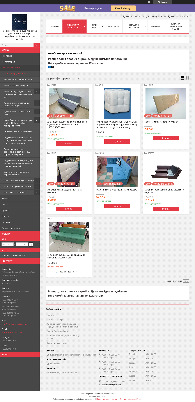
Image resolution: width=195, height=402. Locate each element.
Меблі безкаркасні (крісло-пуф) (19, 180)
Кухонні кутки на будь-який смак (17, 113)
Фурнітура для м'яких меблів (18, 186)
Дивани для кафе (55, 319)
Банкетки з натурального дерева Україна (16, 173)
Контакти (113, 26)
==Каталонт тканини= (14, 192)
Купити (68, 143)
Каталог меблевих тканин (176, 26)
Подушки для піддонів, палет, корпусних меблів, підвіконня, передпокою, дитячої (18, 140)
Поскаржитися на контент (107, 399)
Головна (54, 26)
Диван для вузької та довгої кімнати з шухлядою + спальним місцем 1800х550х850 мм (67, 124)
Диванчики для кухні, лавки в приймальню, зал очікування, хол (18, 94)
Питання (6, 222)
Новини (5, 198)
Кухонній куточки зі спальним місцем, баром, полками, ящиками (62, 325)
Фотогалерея (8, 61)
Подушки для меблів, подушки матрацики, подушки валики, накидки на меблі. (18, 163)
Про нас (5, 210)
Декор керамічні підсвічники (18, 79)
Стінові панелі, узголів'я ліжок (18, 131)
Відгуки (5, 216)
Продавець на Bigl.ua (97, 396)
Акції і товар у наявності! (16, 73)
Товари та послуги (11, 67)
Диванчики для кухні (57, 343)
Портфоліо (7, 55)
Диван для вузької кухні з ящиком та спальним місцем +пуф (66, 256)
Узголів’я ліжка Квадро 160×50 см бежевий (64, 191)
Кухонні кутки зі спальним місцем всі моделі (16, 104)
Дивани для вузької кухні (16, 85)
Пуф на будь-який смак (58, 331)
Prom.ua (111, 394)
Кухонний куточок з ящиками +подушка (116, 189)
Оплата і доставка (11, 228)
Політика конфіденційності (131, 399)
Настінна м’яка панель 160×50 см (161, 121)
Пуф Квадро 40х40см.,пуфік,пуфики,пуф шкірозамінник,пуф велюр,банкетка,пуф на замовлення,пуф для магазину (116, 124)
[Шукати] (37, 45)
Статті (5, 204)
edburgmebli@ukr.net (12, 332)
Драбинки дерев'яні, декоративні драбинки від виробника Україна (17, 152)
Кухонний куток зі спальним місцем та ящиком (164, 191)
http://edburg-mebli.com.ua (14, 324)
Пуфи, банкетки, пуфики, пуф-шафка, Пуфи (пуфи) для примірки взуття (18, 123)
